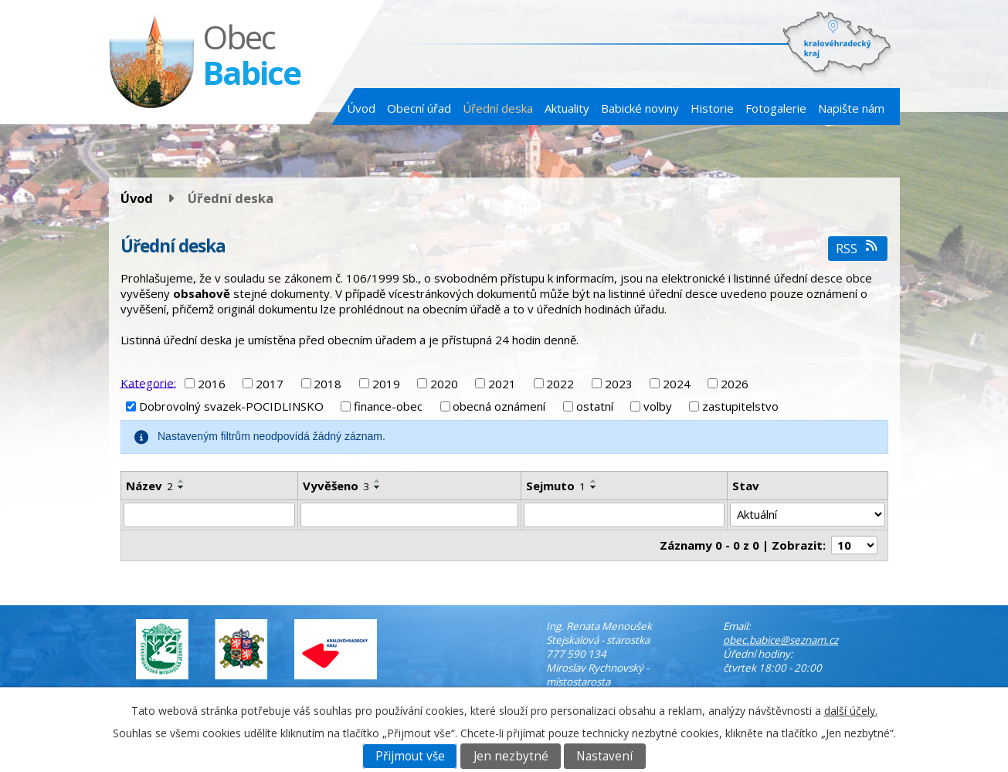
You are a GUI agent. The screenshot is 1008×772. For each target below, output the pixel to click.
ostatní (594, 406)
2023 (619, 383)
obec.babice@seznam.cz (780, 640)
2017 (269, 383)
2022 (560, 383)
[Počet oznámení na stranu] (854, 545)
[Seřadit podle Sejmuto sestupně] (593, 487)
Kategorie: (148, 382)
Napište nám (851, 108)
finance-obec (388, 406)
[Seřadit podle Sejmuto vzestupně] (593, 481)
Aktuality (567, 108)
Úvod (361, 108)
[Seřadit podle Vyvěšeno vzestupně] (377, 481)
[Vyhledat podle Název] (210, 515)
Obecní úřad (419, 108)
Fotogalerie (775, 108)
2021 (502, 383)
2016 (212, 383)
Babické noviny (640, 108)
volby (657, 406)
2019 (386, 383)
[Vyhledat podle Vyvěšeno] (409, 515)
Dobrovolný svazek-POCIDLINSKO (231, 406)
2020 (444, 383)
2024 (677, 383)
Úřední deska (498, 108)
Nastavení (604, 756)
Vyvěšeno (336, 485)
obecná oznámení (499, 406)
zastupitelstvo (740, 406)
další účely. (850, 710)
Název (149, 485)
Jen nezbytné (510, 756)
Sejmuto (555, 485)
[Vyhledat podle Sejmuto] (624, 515)
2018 (327, 383)
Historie (712, 108)
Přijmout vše (410, 756)
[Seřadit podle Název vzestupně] (181, 481)
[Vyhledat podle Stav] (807, 515)
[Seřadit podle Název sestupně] (181, 487)
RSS (858, 248)
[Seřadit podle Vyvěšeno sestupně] (377, 487)
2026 (734, 383)
